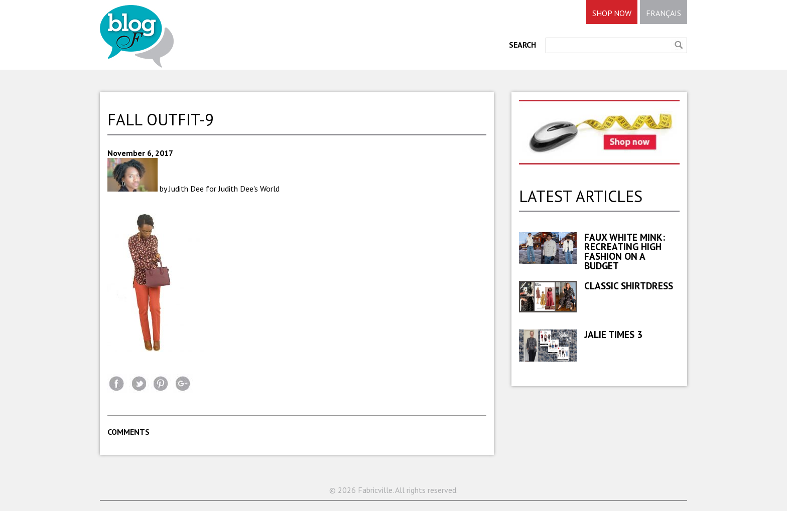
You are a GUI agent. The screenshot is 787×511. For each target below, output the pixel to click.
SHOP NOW (611, 13)
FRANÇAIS (663, 13)
